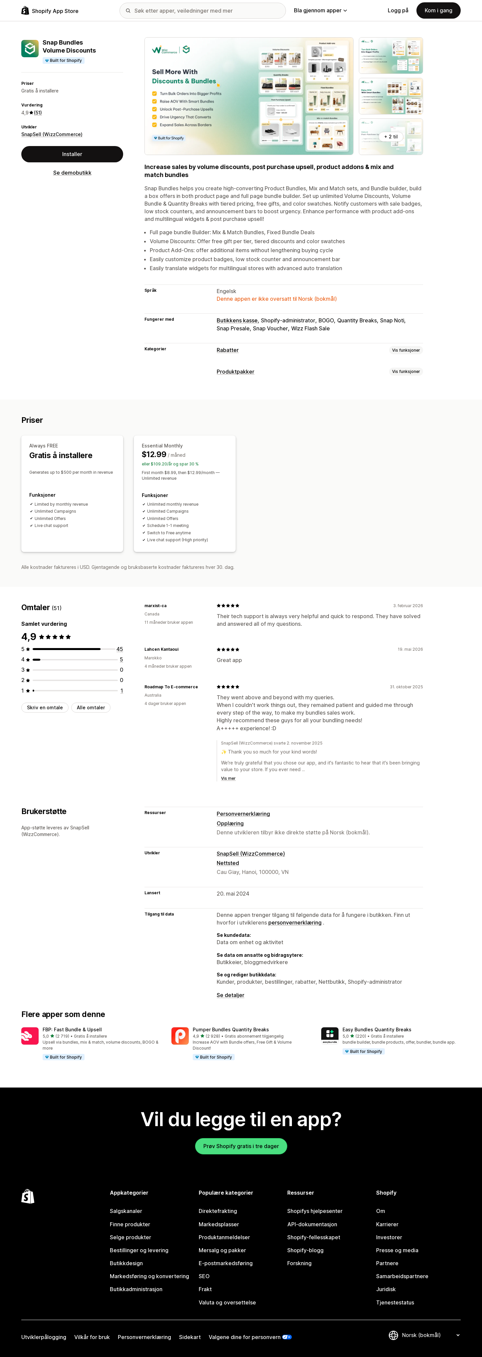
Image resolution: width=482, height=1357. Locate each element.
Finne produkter (130, 1224)
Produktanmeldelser (224, 1237)
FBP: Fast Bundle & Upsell (72, 1029)
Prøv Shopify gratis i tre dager (241, 1146)
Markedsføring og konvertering (149, 1276)
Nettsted (228, 863)
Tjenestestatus (395, 1302)
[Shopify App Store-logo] (50, 10)
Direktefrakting (218, 1211)
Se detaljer (230, 995)
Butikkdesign (126, 1263)
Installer (72, 154)
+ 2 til (391, 136)
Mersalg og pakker (222, 1250)
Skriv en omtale (45, 707)
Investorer (389, 1237)
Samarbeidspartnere (402, 1276)
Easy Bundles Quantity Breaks (377, 1029)
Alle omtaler (91, 707)
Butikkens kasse (237, 320)
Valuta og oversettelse (227, 1302)
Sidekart (190, 1337)
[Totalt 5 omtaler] (121, 659)
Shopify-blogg (305, 1250)
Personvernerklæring (243, 813)
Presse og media (397, 1250)
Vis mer (228, 778)
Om (380, 1211)
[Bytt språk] (431, 1335)
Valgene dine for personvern (245, 1337)
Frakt (205, 1289)
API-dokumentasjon (312, 1224)
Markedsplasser (219, 1224)
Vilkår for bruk (92, 1337)
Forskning (299, 1263)
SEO (204, 1276)
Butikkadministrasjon (136, 1289)
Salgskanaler (126, 1211)
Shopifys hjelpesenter (315, 1211)
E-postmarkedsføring (226, 1263)
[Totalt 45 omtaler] (120, 649)
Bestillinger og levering (139, 1250)
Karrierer (387, 1224)
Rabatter (228, 350)
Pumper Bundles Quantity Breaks (231, 1029)
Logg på (398, 10)
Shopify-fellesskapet (313, 1237)
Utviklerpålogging (43, 1337)
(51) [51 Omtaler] (38, 112)
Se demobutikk (72, 172)
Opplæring (230, 823)
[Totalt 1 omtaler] (121, 690)
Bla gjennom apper (320, 10)
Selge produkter (130, 1237)
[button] (91, 1044)
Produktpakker (235, 371)
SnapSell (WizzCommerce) (52, 134)
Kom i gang (438, 10)
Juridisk (386, 1289)
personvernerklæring (295, 922)
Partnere (387, 1263)
